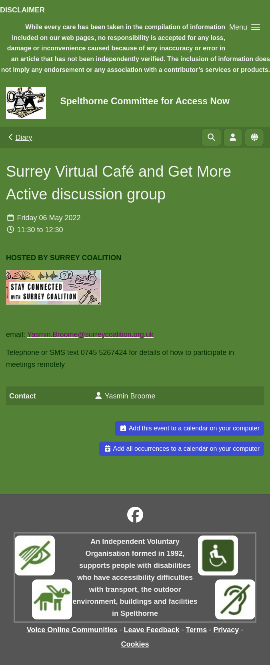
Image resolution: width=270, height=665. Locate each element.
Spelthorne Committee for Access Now (144, 101)
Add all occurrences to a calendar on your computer (182, 448)
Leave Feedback (151, 630)
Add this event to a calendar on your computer (189, 428)
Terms (196, 630)
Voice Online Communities (72, 630)
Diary (19, 137)
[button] (244, 27)
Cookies (135, 644)
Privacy (226, 630)
